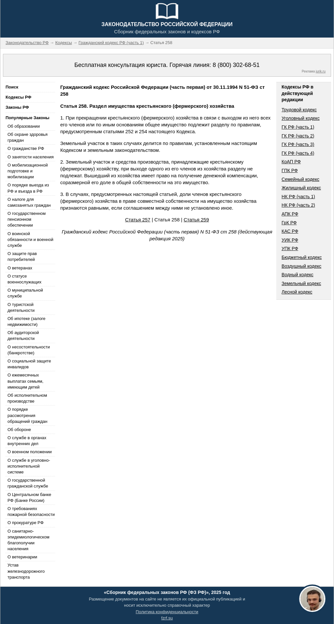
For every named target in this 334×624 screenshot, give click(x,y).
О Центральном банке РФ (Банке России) (29, 497)
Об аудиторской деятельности (23, 335)
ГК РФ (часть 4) (297, 153)
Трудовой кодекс (299, 109)
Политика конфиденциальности (167, 611)
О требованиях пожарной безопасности (31, 511)
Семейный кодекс (300, 179)
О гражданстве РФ (26, 148)
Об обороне (19, 429)
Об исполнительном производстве (27, 398)
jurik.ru (321, 71)
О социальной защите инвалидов (29, 364)
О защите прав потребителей (22, 256)
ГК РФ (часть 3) (297, 144)
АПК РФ (289, 213)
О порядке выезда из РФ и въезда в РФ (28, 188)
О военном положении (30, 451)
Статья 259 (196, 219)
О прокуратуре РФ (26, 522)
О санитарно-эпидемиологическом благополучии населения (28, 540)
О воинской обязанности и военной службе (30, 239)
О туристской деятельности (21, 307)
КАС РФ (289, 231)
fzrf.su (167, 618)
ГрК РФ (288, 222)
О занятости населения (31, 156)
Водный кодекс (297, 274)
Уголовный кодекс (300, 118)
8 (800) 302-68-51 (236, 65)
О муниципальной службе (25, 293)
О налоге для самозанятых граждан (29, 202)
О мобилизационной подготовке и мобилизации (28, 171)
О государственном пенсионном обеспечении (27, 219)
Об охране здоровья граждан (28, 137)
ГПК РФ (289, 170)
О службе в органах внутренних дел (27, 440)
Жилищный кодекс (301, 187)
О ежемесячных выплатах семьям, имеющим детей (25, 381)
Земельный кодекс (301, 283)
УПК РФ (289, 248)
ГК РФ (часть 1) (297, 127)
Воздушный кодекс (301, 266)
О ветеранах (20, 267)
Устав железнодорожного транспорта (26, 571)
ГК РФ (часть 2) (297, 135)
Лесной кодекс (296, 292)
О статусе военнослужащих (24, 279)
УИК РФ (289, 240)
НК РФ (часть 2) (298, 205)
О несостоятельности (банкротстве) (29, 349)
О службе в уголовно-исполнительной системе (29, 466)
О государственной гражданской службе (28, 483)
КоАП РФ (291, 161)
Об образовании (24, 126)
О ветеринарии (22, 556)
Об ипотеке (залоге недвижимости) (26, 321)
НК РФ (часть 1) (298, 196)
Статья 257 (137, 219)
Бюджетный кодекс (301, 257)
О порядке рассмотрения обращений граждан (27, 415)
